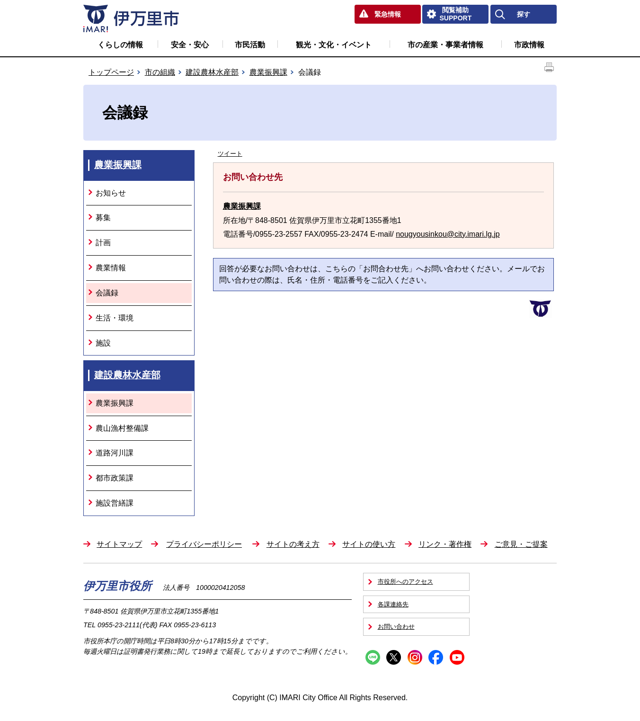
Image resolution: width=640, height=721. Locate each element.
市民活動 (250, 45)
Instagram (415, 657)
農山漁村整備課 (122, 428)
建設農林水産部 (212, 72)
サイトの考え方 (293, 544)
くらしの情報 (120, 45)
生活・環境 (114, 318)
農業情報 (111, 268)
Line (372, 657)
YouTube (457, 657)
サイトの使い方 (368, 544)
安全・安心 (190, 45)
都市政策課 (114, 478)
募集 (103, 218)
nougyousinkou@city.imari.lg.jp (448, 234)
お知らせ (111, 193)
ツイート (230, 153)
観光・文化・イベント (334, 45)
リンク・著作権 (444, 544)
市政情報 (529, 45)
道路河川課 (114, 453)
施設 (103, 343)
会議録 (107, 293)
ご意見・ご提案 (521, 544)
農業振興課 (268, 72)
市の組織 (160, 72)
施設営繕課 (114, 503)
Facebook (435, 657)
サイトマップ (119, 544)
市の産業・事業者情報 (445, 45)
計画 (103, 243)
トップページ (111, 72)
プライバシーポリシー (204, 544)
